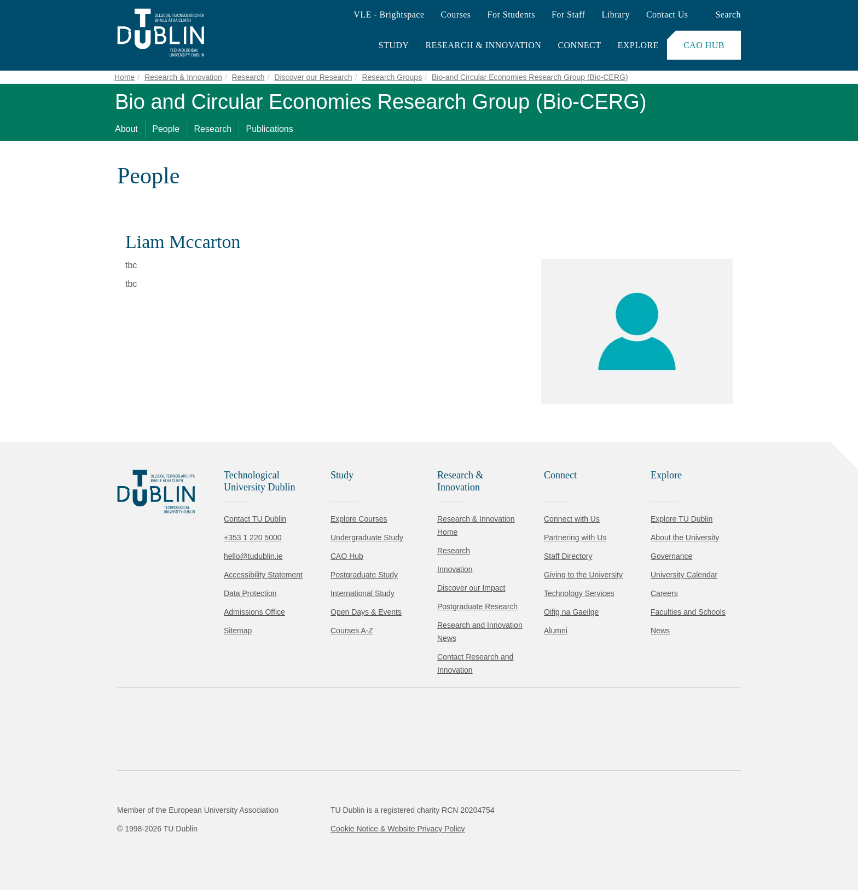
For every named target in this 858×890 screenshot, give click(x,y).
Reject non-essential (148, 848)
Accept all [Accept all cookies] (57, 848)
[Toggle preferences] (236, 849)
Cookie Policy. (230, 814)
